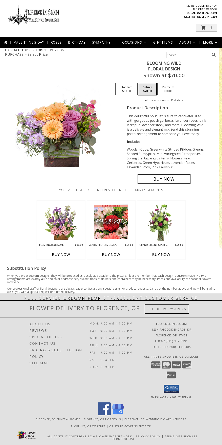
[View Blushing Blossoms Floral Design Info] (61, 221)
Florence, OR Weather (88, 426)
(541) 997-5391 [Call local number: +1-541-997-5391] (207, 13)
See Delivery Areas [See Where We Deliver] (167, 309)
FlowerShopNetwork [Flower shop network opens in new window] (114, 436)
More (210, 42)
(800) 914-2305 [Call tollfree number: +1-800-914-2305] (207, 17)
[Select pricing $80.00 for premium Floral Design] (168, 89)
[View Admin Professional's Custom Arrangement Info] (111, 221)
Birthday (76, 42)
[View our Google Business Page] (118, 414)
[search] (213, 54)
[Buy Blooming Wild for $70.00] (164, 179)
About (187, 42)
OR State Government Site (130, 426)
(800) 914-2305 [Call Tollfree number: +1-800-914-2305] (179, 347)
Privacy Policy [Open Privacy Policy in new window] (148, 436)
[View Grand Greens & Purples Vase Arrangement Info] (161, 221)
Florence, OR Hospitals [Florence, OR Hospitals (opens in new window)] (102, 419)
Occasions (134, 42)
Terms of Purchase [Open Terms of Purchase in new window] (181, 436)
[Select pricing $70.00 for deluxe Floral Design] (147, 89)
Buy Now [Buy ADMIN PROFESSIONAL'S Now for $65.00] (111, 254)
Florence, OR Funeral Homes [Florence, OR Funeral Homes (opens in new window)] (58, 419)
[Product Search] (188, 55)
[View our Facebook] (104, 414)
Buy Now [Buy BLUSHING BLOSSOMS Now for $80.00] (61, 254)
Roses (56, 42)
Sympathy (104, 42)
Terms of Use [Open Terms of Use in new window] (124, 439)
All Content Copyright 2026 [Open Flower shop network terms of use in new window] (71, 436)
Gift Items (163, 42)
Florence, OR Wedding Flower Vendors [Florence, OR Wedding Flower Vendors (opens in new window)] (155, 419)
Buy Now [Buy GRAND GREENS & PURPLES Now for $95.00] (161, 254)
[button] (206, 27)
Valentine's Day (29, 42)
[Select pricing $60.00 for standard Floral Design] (126, 89)
